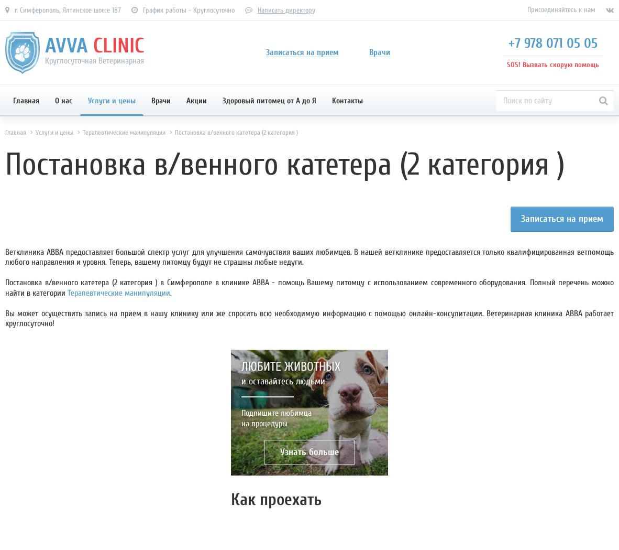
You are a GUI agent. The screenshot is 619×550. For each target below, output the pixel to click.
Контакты (347, 100)
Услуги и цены (112, 100)
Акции (196, 100)
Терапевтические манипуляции (119, 293)
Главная (26, 100)
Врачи (161, 100)
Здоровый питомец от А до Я (269, 100)
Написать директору (286, 10)
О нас (63, 100)
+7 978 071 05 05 (553, 43)
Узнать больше (309, 452)
